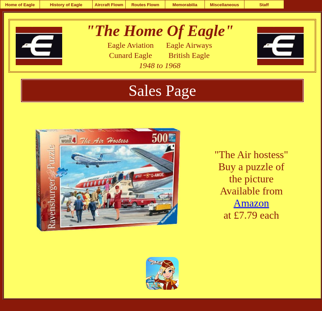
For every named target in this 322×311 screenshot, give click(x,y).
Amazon (251, 203)
